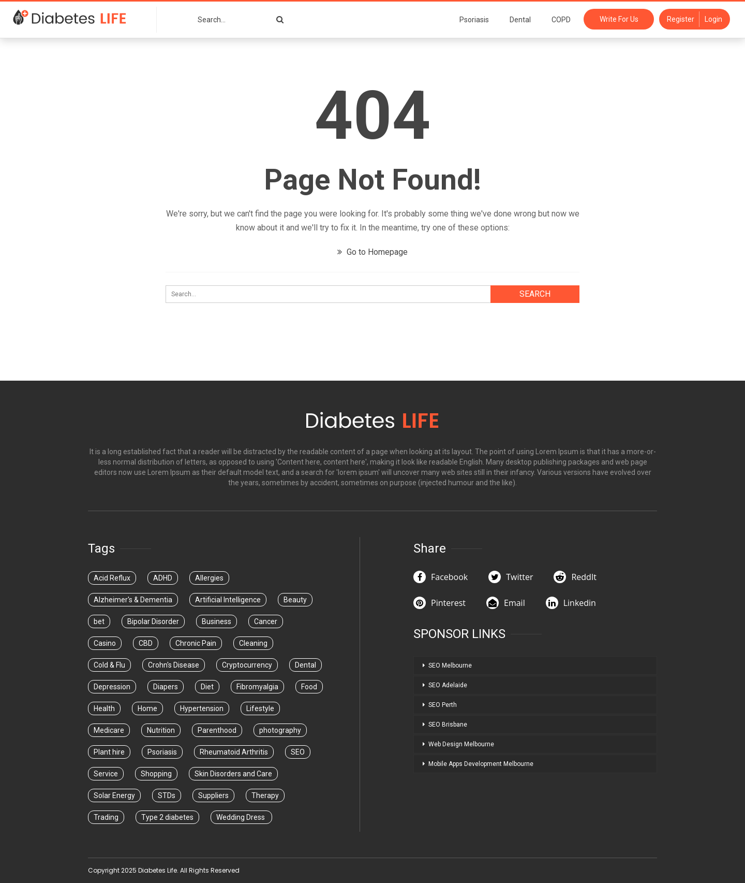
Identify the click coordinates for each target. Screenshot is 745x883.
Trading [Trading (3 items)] (106, 817)
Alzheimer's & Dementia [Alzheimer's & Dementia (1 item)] (133, 600)
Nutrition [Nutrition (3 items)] (161, 730)
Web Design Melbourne (461, 744)
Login (713, 19)
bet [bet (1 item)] (99, 621)
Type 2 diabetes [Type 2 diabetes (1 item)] (167, 817)
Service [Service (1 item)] (106, 774)
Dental (520, 20)
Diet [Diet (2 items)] (207, 687)
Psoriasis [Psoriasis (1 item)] (162, 752)
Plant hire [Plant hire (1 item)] (109, 752)
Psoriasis (474, 20)
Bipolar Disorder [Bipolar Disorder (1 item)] (153, 621)
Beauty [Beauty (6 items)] (295, 600)
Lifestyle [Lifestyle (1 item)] (260, 708)
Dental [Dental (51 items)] (305, 665)
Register (680, 19)
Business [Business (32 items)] (216, 621)
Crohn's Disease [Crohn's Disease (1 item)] (173, 665)
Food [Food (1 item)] (309, 687)
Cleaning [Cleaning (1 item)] (253, 643)
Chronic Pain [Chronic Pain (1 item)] (195, 643)
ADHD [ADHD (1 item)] (162, 578)
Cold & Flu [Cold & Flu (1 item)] (109, 665)
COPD (561, 20)
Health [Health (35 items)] (104, 708)
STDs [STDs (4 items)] (166, 795)
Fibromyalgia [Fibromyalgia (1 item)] (257, 687)
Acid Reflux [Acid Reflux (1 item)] (112, 578)
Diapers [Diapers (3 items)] (165, 687)
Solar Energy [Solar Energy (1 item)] (114, 795)
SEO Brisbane (447, 724)
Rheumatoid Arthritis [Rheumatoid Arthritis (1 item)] (234, 752)
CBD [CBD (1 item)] (146, 643)
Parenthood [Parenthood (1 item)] (217, 730)
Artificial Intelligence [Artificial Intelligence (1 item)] (228, 600)
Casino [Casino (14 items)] (105, 643)
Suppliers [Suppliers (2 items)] (213, 795)
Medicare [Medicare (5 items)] (109, 730)
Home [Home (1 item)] (147, 708)
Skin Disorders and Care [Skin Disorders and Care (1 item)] (233, 774)
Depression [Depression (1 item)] (112, 687)
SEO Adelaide (447, 685)
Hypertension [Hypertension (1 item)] (202, 708)
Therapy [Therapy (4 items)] (265, 795)
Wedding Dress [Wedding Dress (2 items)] (241, 817)
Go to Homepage (372, 252)
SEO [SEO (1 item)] (298, 752)
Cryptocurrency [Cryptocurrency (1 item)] (247, 665)
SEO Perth (442, 704)
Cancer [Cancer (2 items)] (265, 621)
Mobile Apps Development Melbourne (480, 764)
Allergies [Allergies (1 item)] (209, 578)
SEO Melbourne (450, 665)
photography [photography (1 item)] (280, 730)
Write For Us (619, 19)
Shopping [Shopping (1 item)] (156, 774)
